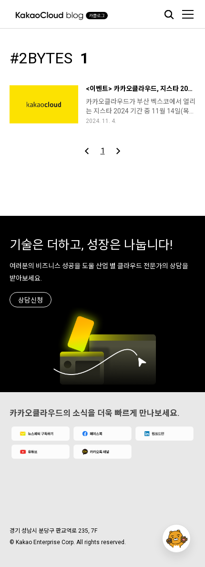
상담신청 (30, 300)
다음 (117, 151)
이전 (87, 151)
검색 (169, 14)
